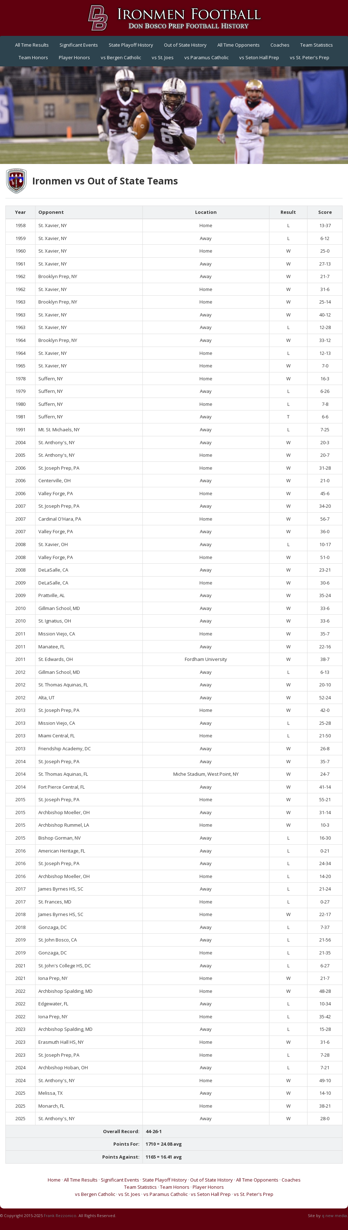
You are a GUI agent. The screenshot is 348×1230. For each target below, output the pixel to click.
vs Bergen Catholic (121, 57)
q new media (334, 1215)
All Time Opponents (238, 45)
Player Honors (74, 57)
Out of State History (185, 45)
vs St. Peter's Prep (309, 57)
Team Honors (33, 57)
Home (54, 1180)
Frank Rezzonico (60, 1215)
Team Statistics (316, 45)
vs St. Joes (163, 57)
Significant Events (79, 45)
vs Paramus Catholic (206, 57)
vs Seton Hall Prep (259, 57)
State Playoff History (131, 45)
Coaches (280, 45)
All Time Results (32, 45)
